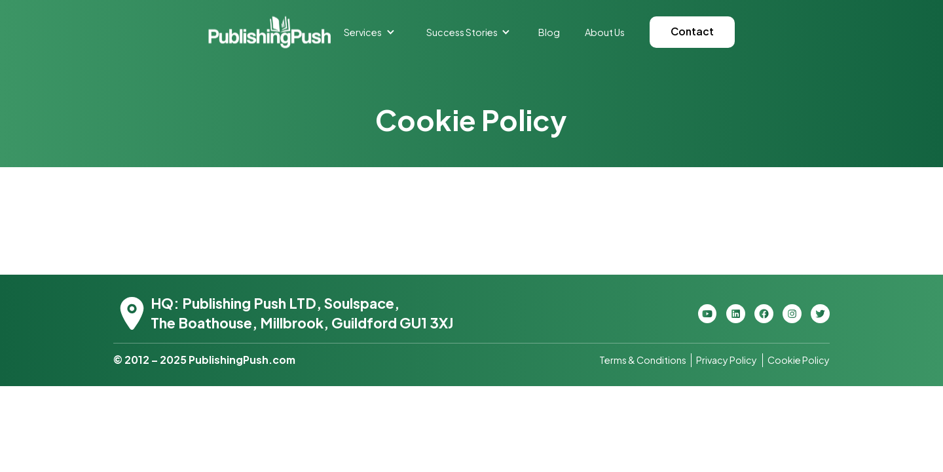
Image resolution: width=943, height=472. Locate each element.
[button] (369, 32)
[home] (269, 31)
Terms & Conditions (642, 359)
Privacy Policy (726, 359)
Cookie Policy (798, 359)
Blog (549, 32)
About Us (605, 32)
